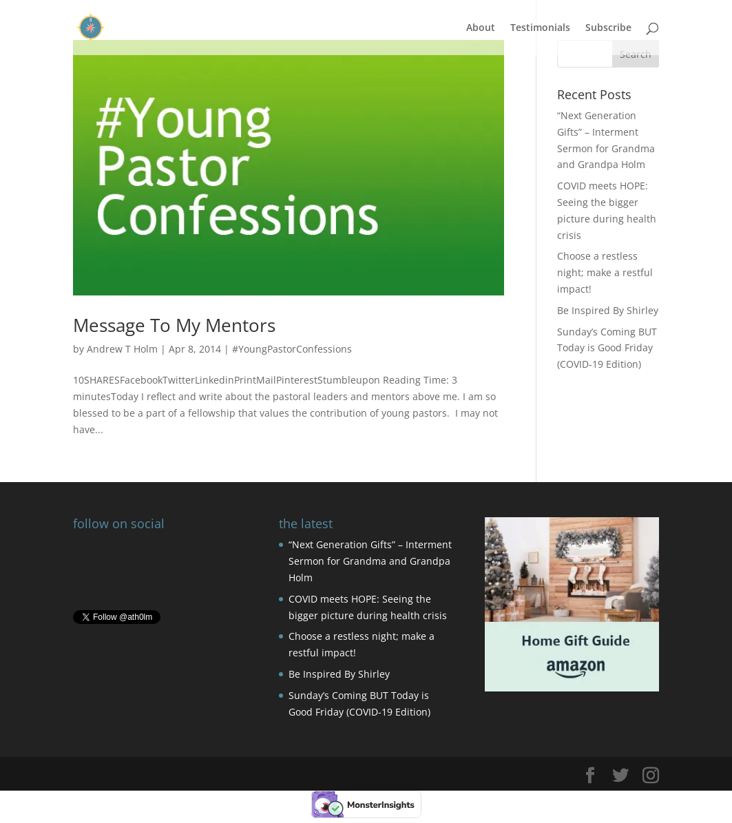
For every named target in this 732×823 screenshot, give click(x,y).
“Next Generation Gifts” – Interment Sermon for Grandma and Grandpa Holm (370, 561)
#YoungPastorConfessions (292, 348)
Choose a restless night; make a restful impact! (605, 272)
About (480, 28)
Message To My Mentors (174, 325)
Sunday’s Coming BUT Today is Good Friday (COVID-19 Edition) (607, 348)
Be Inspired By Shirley (607, 310)
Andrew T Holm (122, 348)
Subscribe (608, 28)
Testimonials (540, 28)
